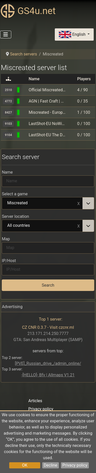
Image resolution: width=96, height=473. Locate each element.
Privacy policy (75, 465)
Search (48, 285)
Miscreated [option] (42, 203)
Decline (50, 465)
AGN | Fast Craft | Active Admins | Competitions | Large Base (47, 101)
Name (7, 172)
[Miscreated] (24, 89)
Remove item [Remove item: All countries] (78, 225)
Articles (35, 400)
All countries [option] (42, 226)
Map (6, 238)
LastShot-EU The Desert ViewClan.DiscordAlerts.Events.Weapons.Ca (47, 134)
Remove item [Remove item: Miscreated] (78, 203)
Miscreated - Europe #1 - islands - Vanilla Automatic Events (47, 112)
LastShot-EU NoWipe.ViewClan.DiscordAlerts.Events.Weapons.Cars (47, 123)
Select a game (15, 194)
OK (24, 465)
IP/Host (9, 260)
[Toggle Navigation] (5, 34)
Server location (15, 216)
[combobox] (48, 203)
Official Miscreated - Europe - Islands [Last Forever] (47, 89)
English (73, 34)
